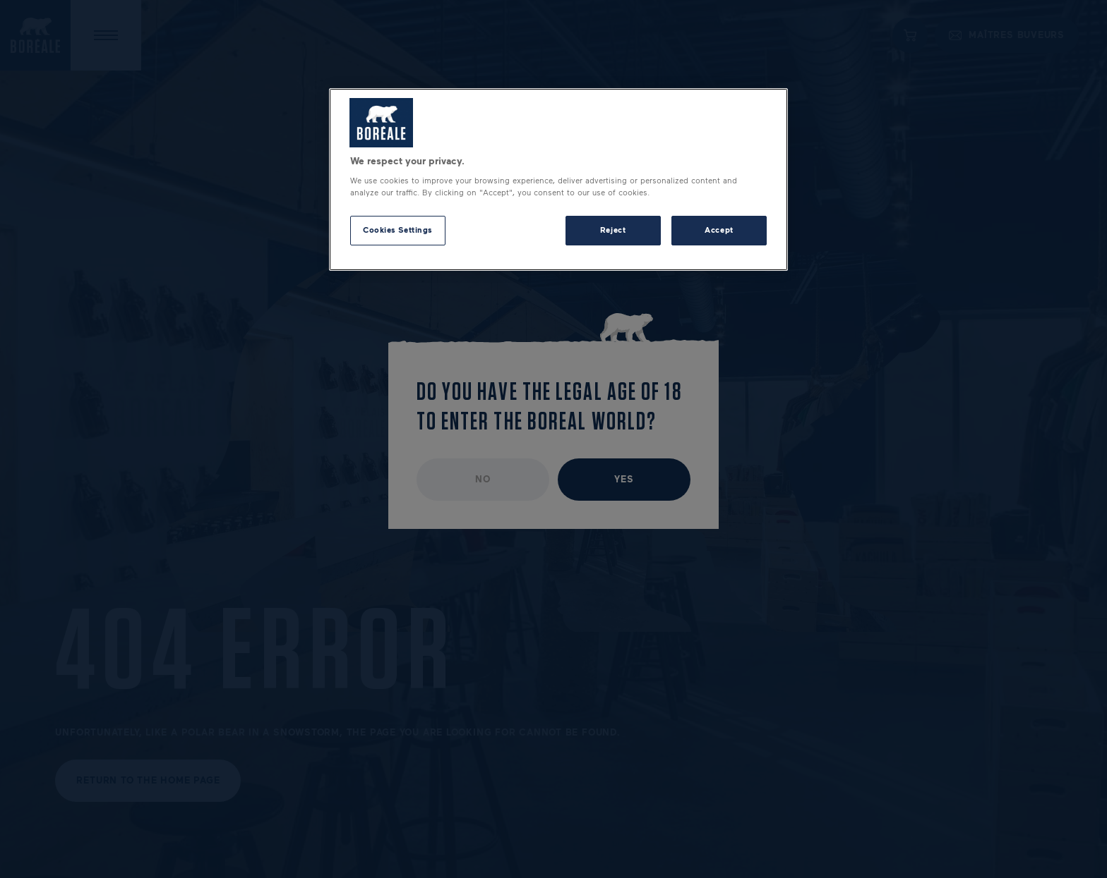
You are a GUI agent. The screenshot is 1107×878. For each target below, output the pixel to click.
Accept (719, 230)
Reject (613, 230)
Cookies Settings (398, 230)
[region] (558, 180)
